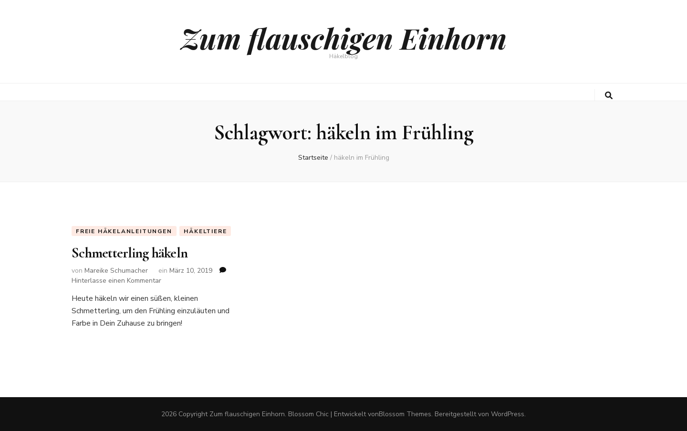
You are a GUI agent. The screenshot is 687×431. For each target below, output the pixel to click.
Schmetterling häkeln (129, 253)
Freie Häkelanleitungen (124, 231)
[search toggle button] (609, 96)
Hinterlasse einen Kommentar (116, 280)
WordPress (507, 414)
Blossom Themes (405, 414)
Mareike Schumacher (116, 270)
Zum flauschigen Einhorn (344, 38)
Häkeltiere (205, 231)
